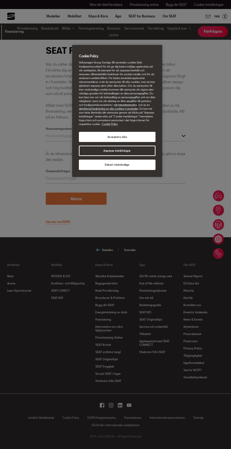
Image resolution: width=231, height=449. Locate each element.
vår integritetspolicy (125, 104)
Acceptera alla (117, 136)
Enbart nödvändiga (117, 164)
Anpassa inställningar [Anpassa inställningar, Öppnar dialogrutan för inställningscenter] (117, 150)
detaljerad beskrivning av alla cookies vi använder (108, 108)
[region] (117, 111)
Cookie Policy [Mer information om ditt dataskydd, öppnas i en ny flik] (110, 124)
